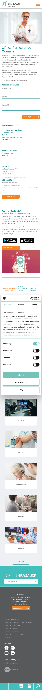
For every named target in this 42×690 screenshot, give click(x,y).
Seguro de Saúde (8, 88)
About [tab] (34, 305)
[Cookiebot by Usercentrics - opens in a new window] (29, 298)
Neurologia (21, 421)
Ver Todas (21, 562)
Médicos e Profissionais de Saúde (21, 288)
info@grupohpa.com (11, 663)
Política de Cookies (11, 629)
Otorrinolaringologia (21, 484)
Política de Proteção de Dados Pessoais (18, 623)
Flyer (30, 80)
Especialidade (6, 105)
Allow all (21, 375)
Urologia (21, 548)
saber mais (7, 248)
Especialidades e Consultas (9, 289)
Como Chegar (6, 173)
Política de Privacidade (12, 626)
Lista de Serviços (33, 289)
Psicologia (21, 516)
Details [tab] (21, 305)
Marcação (10, 197)
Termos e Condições (11, 620)
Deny (21, 390)
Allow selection (21, 382)
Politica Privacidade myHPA (13, 635)
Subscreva (17, 608)
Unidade (5, 97)
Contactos (7, 638)
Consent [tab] (7, 305)
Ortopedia (21, 453)
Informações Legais (11, 632)
